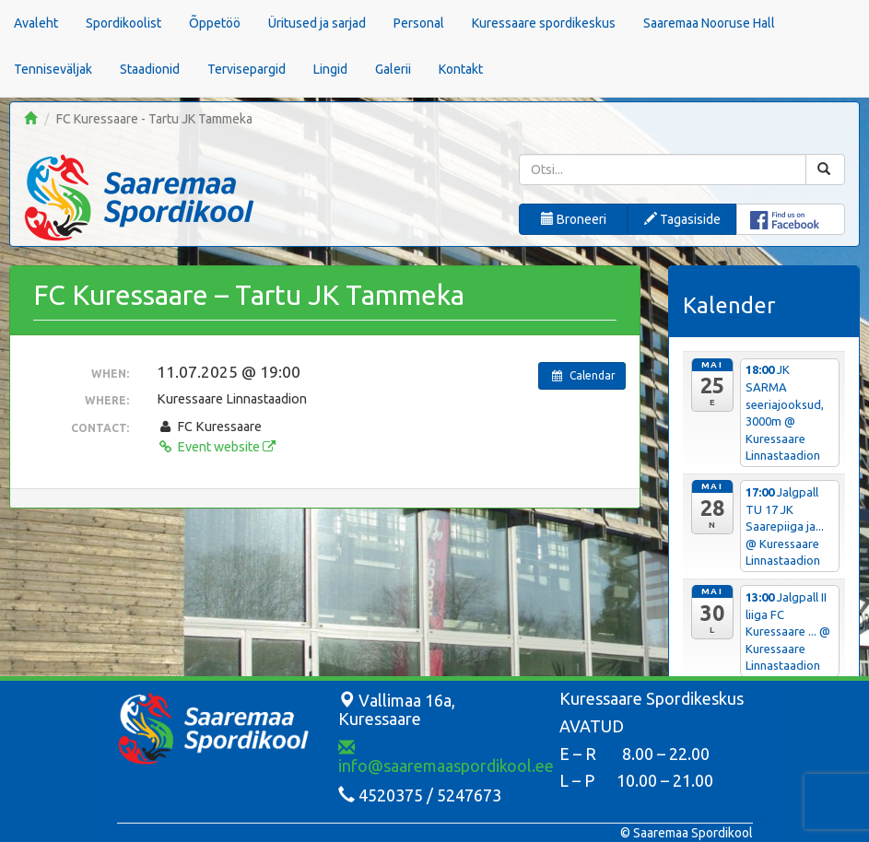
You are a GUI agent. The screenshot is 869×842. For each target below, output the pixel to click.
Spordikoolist (123, 23)
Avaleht (36, 23)
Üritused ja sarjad (317, 23)
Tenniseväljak (53, 69)
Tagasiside (682, 219)
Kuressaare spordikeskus (544, 23)
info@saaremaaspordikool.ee (446, 757)
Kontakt (461, 69)
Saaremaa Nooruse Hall (709, 23)
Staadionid (150, 69)
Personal (418, 23)
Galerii (393, 69)
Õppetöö (215, 23)
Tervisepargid (246, 69)
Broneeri (573, 219)
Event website (216, 446)
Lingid (330, 69)
